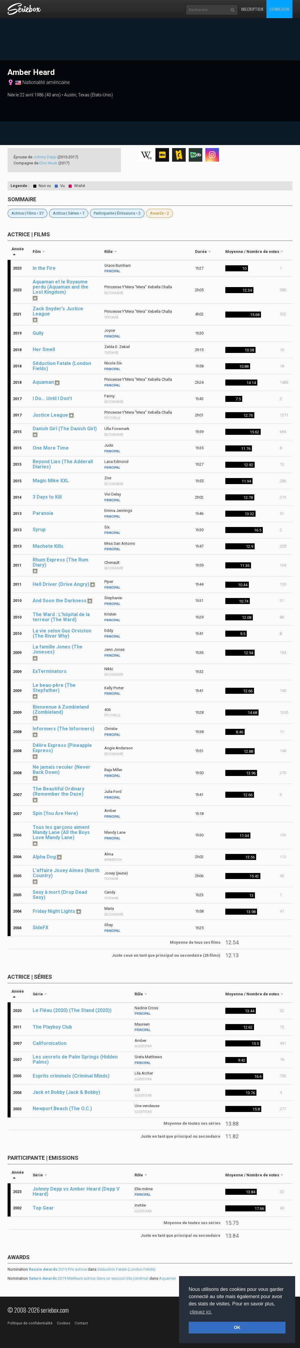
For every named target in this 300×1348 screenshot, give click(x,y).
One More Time (51, 448)
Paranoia (43, 513)
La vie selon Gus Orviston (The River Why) (62, 633)
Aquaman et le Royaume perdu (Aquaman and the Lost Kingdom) (60, 287)
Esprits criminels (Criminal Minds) (71, 1075)
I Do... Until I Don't (52, 398)
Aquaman (43, 382)
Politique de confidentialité (30, 1323)
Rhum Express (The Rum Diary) (60, 562)
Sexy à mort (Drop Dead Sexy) (60, 895)
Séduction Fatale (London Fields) (62, 366)
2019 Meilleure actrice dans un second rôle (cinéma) (88, 1278)
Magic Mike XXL (51, 480)
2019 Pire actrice (58, 1269)
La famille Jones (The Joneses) (58, 649)
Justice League (50, 415)
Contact (81, 1323)
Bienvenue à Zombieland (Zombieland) (61, 709)
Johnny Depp (45, 157)
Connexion (279, 9)
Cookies (63, 1323)
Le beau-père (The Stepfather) (54, 688)
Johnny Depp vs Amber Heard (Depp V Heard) (76, 1191)
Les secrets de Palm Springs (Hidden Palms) (75, 1059)
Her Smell (44, 349)
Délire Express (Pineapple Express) (62, 748)
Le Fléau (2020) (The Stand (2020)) (72, 1010)
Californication (50, 1043)
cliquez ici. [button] (201, 1311)
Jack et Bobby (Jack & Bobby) (66, 1092)
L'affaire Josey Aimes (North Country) (66, 873)
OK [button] (237, 1327)
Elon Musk (48, 163)
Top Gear (43, 1208)
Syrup (39, 529)
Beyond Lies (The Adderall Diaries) (63, 464)
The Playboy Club (52, 1027)
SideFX (40, 927)
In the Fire (44, 268)
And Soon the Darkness (59, 600)
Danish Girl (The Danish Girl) (65, 428)
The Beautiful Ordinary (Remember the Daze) (58, 791)
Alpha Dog (44, 856)
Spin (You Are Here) (55, 813)
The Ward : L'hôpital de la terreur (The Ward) (61, 617)
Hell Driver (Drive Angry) (61, 584)
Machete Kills (48, 546)
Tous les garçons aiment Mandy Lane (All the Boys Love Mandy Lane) (61, 832)
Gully (38, 333)
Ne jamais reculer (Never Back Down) (61, 770)
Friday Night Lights (54, 911)
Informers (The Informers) (63, 728)
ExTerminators (50, 671)
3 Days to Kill (47, 496)
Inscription (252, 9)
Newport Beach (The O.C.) (62, 1108)
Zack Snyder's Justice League (58, 311)
